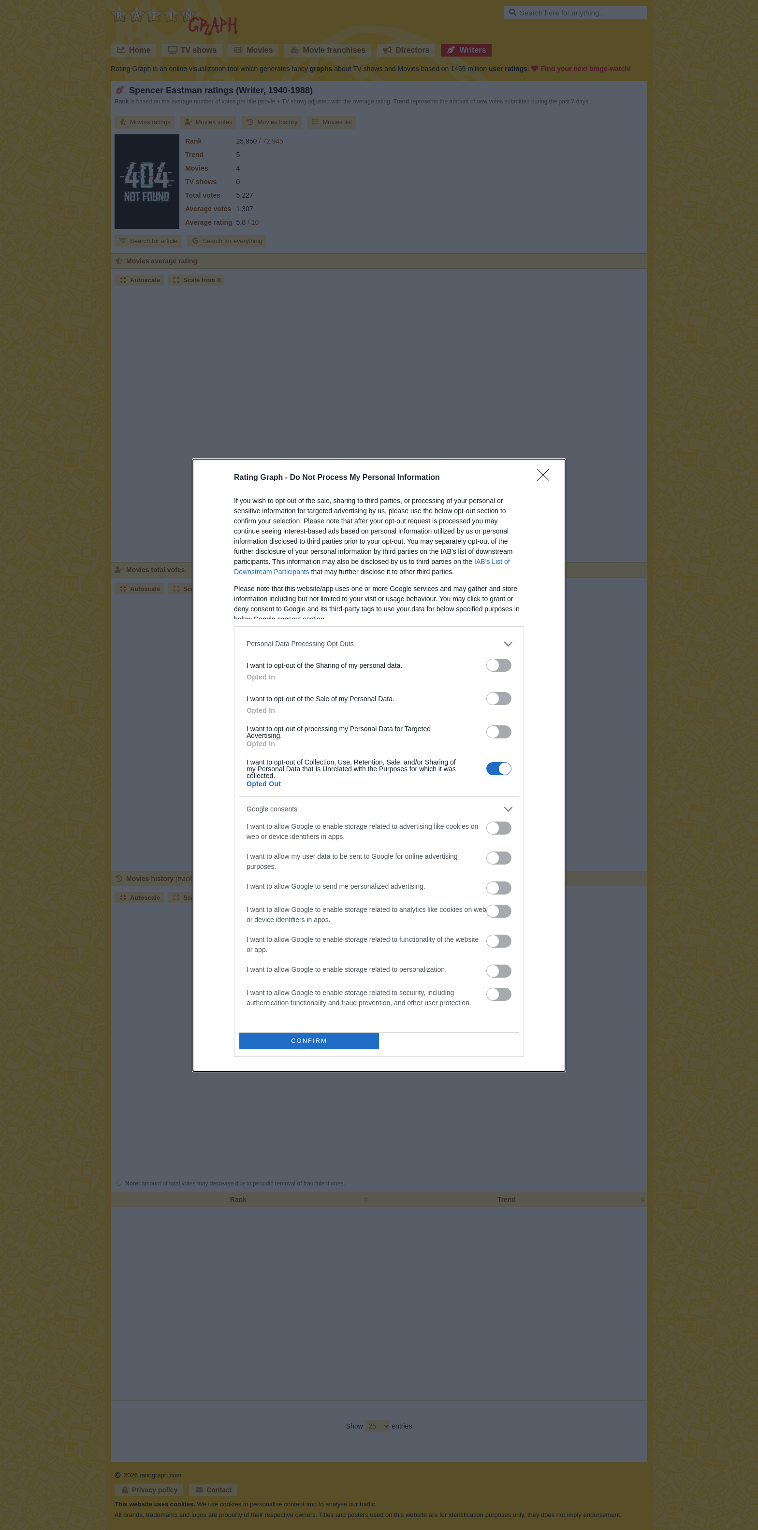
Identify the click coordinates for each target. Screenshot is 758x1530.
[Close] (546, 478)
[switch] (498, 665)
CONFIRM (309, 1040)
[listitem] (379, 644)
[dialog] (379, 765)
